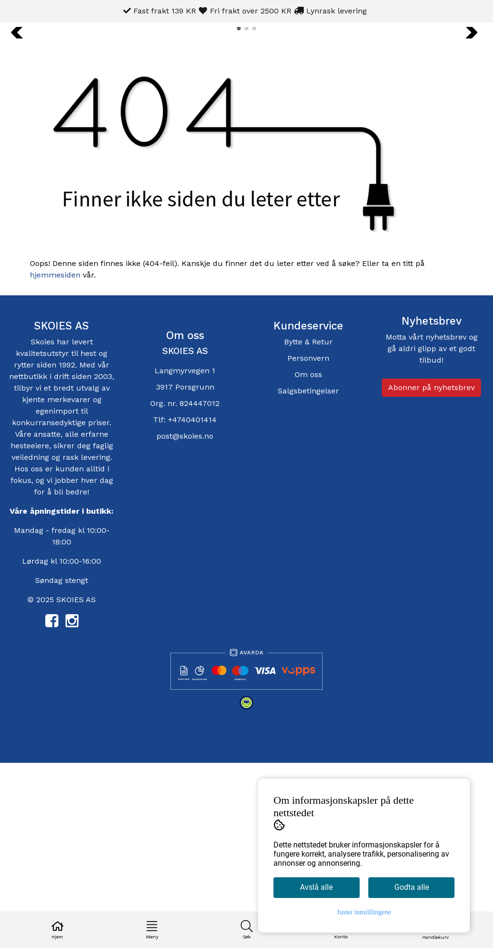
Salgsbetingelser (308, 575)
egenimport (57, 595)
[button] (239, 213)
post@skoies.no (184, 620)
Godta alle (411, 887)
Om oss (308, 559)
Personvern (308, 542)
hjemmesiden (55, 459)
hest (89, 538)
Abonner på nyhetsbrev (431, 572)
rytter (24, 549)
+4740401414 (192, 604)
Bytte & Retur (308, 526)
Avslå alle (316, 887)
